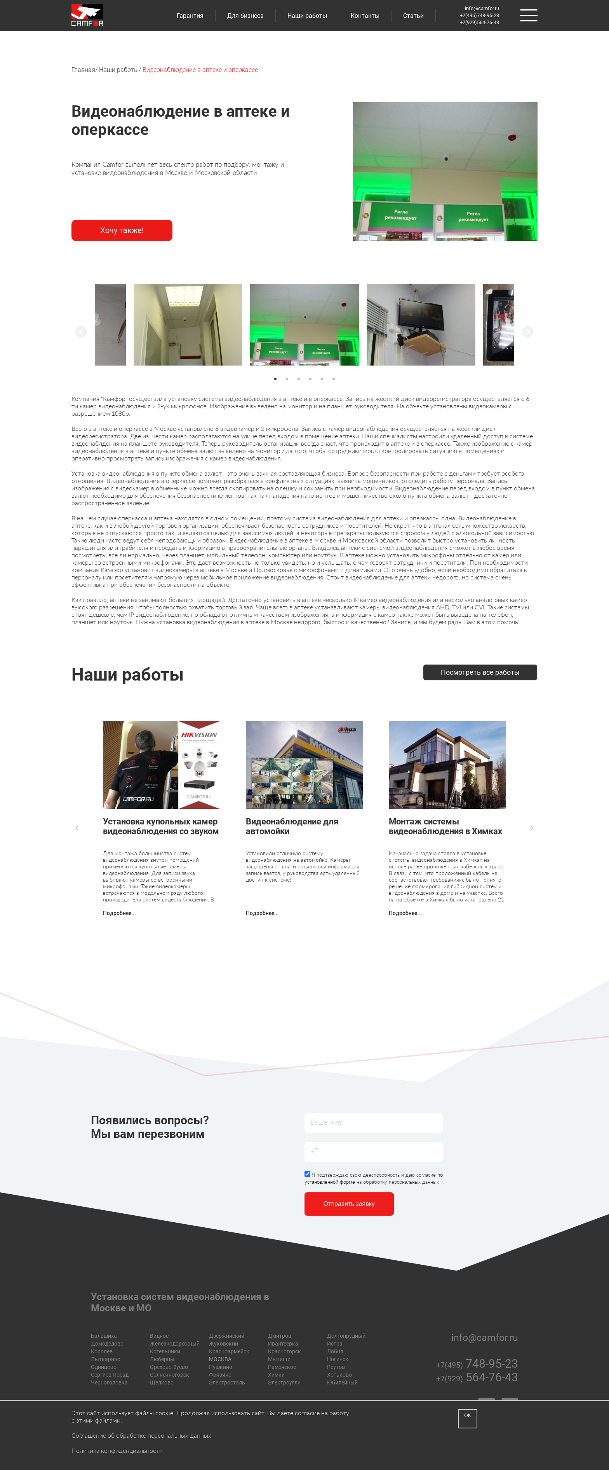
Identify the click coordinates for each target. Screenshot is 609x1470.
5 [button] (322, 379)
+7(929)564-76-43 (479, 22)
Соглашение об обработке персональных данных (141, 1435)
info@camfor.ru (482, 8)
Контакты (365, 15)
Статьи (413, 15)
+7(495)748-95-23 (479, 15)
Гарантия (190, 15)
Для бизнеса (245, 15)
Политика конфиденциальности (117, 1450)
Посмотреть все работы (480, 672)
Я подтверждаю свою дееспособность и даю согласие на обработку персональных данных (373, 1178)
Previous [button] (81, 332)
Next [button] (528, 332)
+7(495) (477, 1365)
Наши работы (307, 15)
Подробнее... (119, 913)
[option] (304, 325)
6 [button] (334, 379)
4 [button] (310, 379)
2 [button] (287, 379)
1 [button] (275, 379)
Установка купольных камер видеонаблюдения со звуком (161, 826)
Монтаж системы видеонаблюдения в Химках (445, 826)
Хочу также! (122, 230)
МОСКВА (220, 1359)
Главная (83, 70)
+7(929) (477, 1378)
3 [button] (299, 379)
